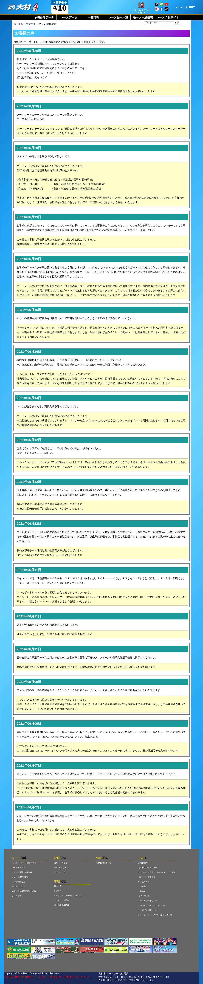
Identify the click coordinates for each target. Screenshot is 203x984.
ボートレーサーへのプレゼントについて (155, 915)
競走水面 (58, 886)
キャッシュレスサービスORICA (67, 896)
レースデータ (68, 17)
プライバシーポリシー (147, 901)
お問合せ (142, 891)
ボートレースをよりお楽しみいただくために (157, 872)
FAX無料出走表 (18, 882)
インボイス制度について (148, 910)
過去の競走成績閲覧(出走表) (24, 891)
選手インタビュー (61, 863)
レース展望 (16, 896)
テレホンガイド (18, 886)
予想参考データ (44, 17)
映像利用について (103, 863)
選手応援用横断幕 (61, 905)
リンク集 (142, 886)
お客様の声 (143, 863)
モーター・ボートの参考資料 (24, 863)
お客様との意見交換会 (147, 867)
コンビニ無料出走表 (20, 877)
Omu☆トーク (60, 872)
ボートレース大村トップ (27, 24)
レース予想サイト (167, 17)
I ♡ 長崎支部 (143, 882)
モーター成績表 (143, 17)
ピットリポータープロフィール (151, 905)
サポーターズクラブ (146, 877)
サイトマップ (144, 896)
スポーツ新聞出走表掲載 (22, 872)
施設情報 (58, 891)
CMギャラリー (60, 867)
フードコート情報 (61, 900)
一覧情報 (93, 17)
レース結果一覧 (118, 17)
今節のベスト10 (18, 867)
